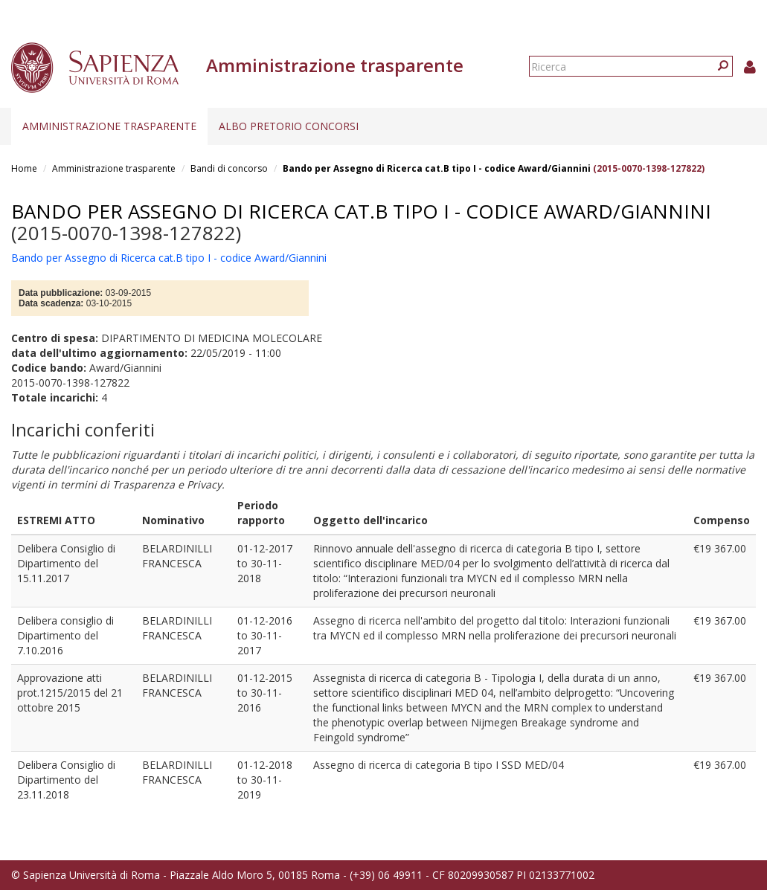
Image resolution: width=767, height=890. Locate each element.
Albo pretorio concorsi (289, 126)
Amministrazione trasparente (109, 126)
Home (24, 168)
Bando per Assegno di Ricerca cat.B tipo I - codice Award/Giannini (437, 168)
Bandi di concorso (229, 168)
